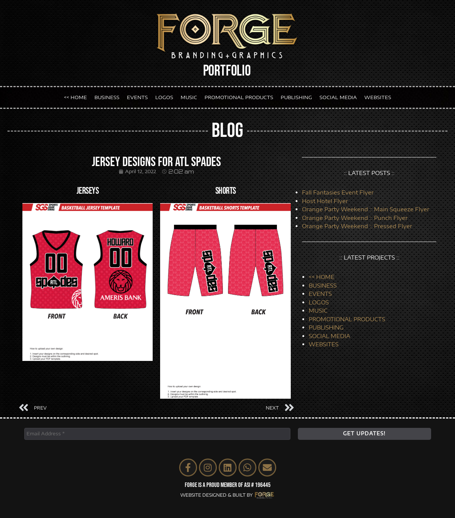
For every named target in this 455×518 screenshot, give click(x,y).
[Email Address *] (157, 434)
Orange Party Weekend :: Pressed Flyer (357, 226)
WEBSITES (377, 97)
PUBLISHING (296, 97)
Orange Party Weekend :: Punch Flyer (355, 217)
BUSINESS (106, 97)
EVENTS (137, 97)
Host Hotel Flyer (325, 200)
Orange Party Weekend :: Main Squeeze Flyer (365, 209)
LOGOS (164, 97)
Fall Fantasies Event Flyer (338, 192)
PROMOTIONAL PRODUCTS (239, 97)
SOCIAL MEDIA (338, 97)
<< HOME (75, 97)
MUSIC (189, 97)
